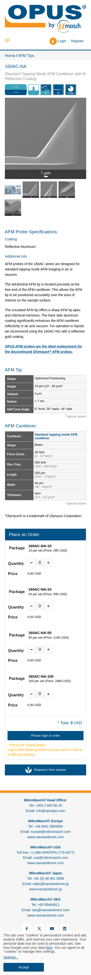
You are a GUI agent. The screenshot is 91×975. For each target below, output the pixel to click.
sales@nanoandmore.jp (51, 884)
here (49, 948)
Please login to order (45, 735)
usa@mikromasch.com (50, 858)
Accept (23, 967)
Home (10, 56)
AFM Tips (26, 56)
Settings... (10, 957)
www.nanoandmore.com (45, 837)
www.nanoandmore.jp (45, 889)
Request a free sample (45, 770)
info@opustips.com (50, 811)
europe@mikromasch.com (51, 832)
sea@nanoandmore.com (50, 910)
